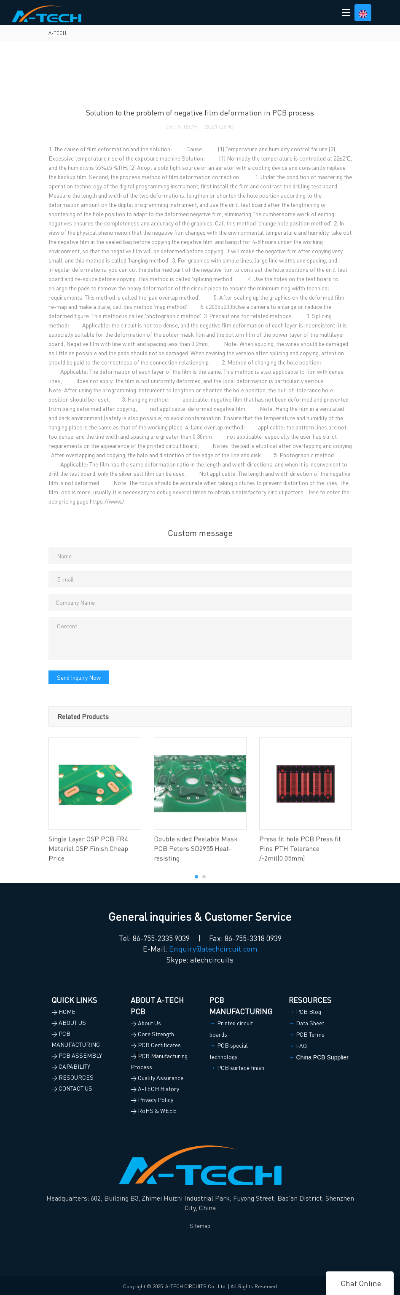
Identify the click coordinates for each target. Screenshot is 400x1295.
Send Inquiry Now (79, 677)
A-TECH (57, 33)
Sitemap (200, 1225)
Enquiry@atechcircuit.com (213, 948)
